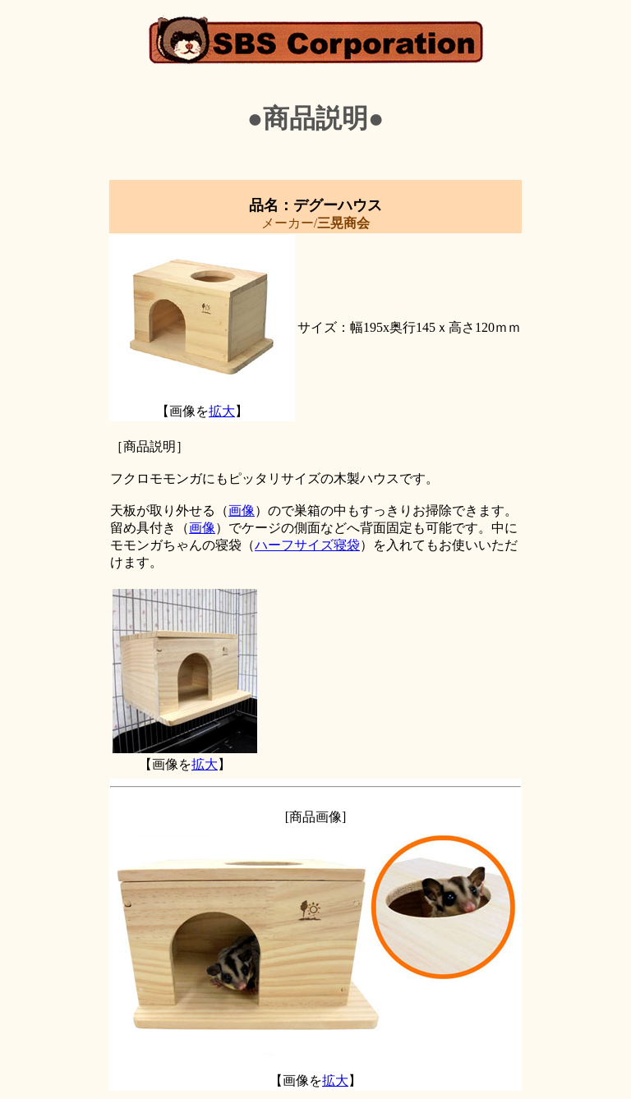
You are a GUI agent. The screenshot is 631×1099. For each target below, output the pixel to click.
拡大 (222, 411)
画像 (241, 510)
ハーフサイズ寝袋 (307, 545)
